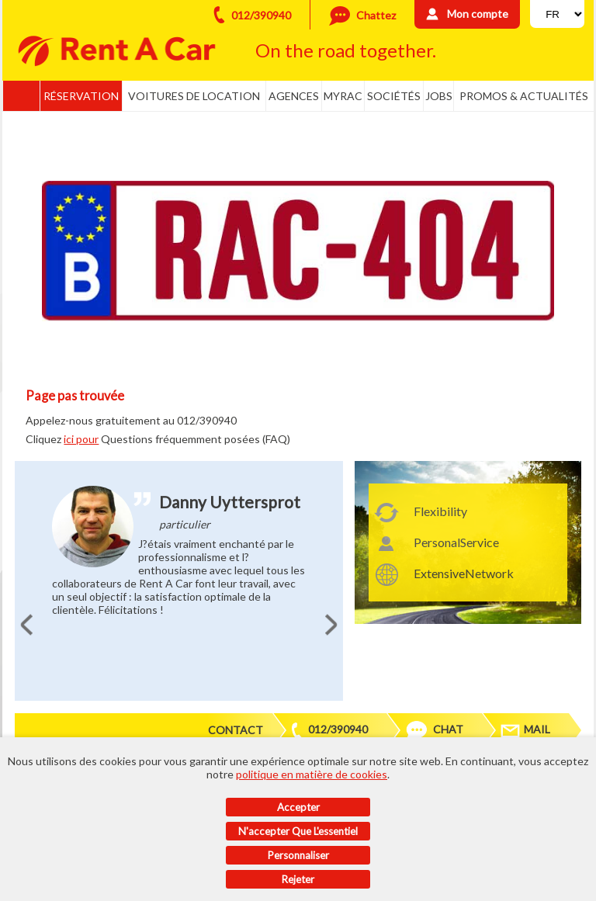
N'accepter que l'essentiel (298, 831)
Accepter (298, 807)
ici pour (81, 438)
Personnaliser (298, 855)
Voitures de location (194, 95)
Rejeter (298, 879)
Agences (294, 95)
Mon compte (477, 13)
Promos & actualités (523, 95)
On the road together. (345, 50)
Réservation (81, 95)
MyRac (343, 95)
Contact (235, 729)
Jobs (438, 95)
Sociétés (394, 95)
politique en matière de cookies (311, 774)
